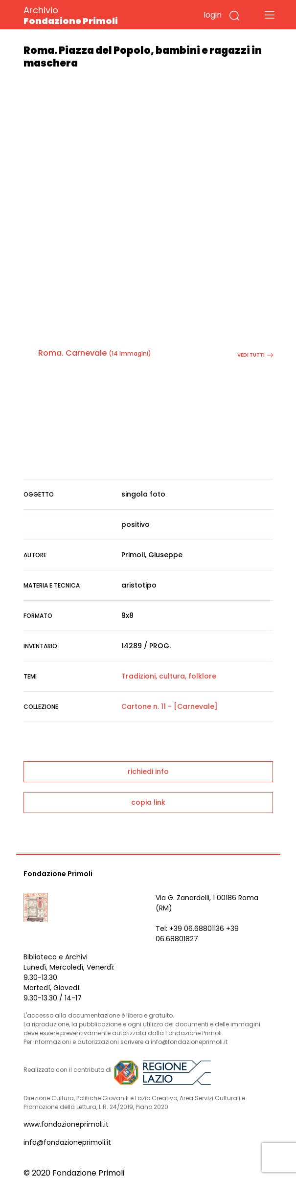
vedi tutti (255, 355)
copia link (148, 802)
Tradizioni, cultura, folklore (168, 676)
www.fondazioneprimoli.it (66, 1124)
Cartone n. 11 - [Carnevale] (169, 706)
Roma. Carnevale (72, 353)
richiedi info (148, 771)
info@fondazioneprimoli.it (67, 1142)
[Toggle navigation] (269, 14)
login (213, 15)
